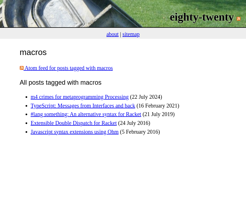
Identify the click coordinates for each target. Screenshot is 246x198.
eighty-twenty (202, 17)
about (112, 34)
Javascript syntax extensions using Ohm (75, 132)
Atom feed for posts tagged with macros (66, 68)
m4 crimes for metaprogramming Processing (80, 97)
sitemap (131, 34)
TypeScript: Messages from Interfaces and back (83, 106)
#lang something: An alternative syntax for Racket (86, 114)
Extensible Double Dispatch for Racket (74, 123)
